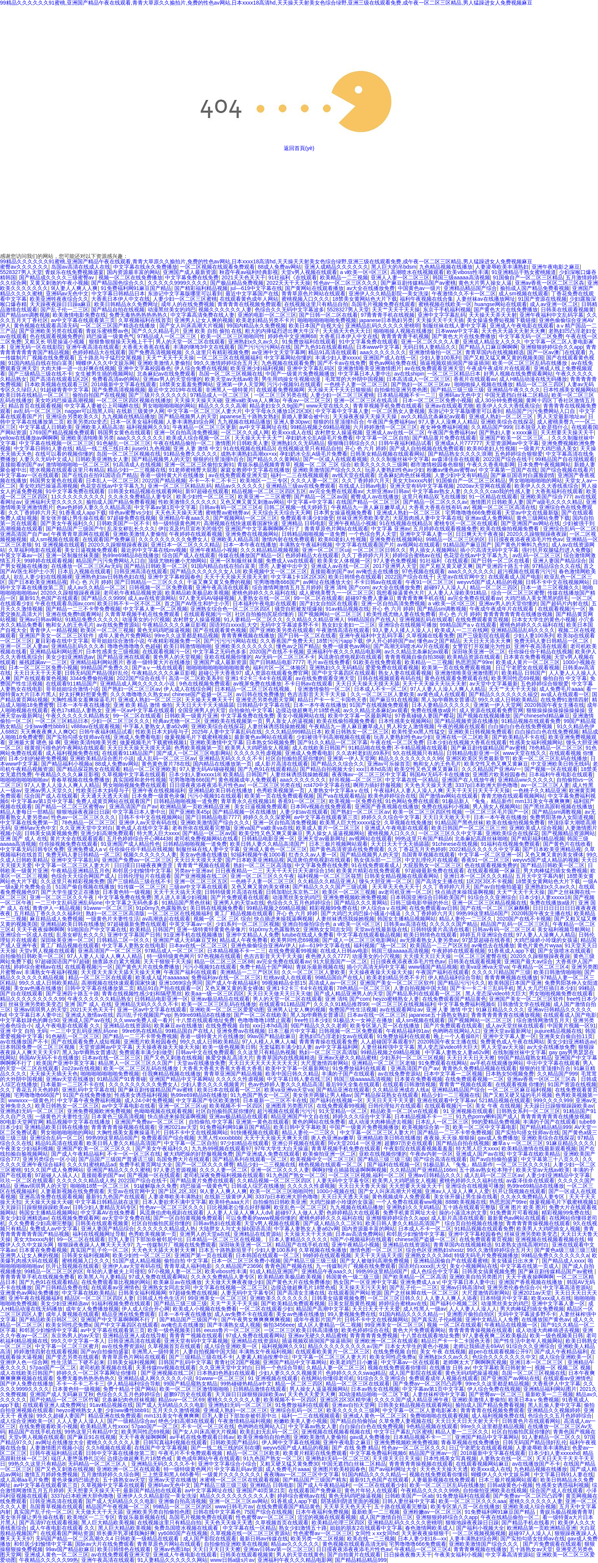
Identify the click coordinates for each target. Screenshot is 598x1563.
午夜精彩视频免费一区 (174, 641)
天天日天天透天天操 (345, 1197)
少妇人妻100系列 (440, 358)
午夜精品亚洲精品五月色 (80, 871)
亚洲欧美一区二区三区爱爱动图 (227, 1010)
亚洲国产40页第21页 (260, 1490)
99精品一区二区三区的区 (455, 539)
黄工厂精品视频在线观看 (243, 913)
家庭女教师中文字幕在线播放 (255, 470)
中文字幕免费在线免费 (192, 277)
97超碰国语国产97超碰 (62, 961)
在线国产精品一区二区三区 (368, 502)
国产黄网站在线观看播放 (314, 288)
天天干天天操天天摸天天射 (236, 577)
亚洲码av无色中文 (67, 293)
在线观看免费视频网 (280, 390)
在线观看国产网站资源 (354, 1293)
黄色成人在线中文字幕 (142, 828)
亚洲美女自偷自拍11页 (566, 1036)
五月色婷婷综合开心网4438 (139, 839)
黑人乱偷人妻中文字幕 (554, 1405)
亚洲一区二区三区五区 (201, 881)
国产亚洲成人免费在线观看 (268, 1154)
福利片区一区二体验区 (279, 668)
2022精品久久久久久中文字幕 (484, 849)
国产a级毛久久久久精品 (554, 502)
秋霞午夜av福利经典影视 (248, 272)
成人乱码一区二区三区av (166, 758)
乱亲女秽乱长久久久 (131, 529)
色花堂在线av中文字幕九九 (112, 486)
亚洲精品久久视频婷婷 (553, 1410)
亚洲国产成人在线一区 (389, 358)
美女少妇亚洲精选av (70, 657)
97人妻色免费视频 (395, 561)
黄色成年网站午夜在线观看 (208, 1458)
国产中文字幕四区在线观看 (344, 673)
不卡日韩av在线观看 (378, 582)
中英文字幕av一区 (21, 555)
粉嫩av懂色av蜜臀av (451, 470)
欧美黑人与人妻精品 (102, 1277)
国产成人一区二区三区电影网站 (193, 753)
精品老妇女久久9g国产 (276, 406)
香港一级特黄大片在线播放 (173, 475)
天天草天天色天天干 (396, 887)
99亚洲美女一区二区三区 (217, 1298)
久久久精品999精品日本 (293, 732)
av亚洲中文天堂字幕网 (278, 352)
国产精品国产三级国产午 (75, 529)
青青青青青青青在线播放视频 (518, 614)
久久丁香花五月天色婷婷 (416, 849)
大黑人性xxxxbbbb (219, 1138)
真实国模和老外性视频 (139, 780)
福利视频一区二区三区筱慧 (329, 876)
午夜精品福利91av (407, 1031)
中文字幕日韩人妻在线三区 (299, 1079)
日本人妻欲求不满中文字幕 (174, 1202)
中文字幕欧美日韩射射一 (502, 1368)
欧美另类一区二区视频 (317, 1539)
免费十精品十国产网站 (266, 967)
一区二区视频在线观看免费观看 (217, 267)
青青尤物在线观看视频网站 (513, 796)
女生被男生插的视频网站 (104, 374)
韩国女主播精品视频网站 (406, 919)
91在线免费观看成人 (375, 865)
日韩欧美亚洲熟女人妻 (102, 459)
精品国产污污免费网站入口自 (541, 411)
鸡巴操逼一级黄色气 (110, 336)
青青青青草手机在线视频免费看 (37, 1277)
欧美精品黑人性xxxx (104, 1426)
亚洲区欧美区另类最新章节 (478, 758)
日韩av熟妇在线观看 (217, 1223)
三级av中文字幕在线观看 (198, 887)
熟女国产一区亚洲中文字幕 (365, 1282)
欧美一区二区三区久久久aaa (472, 1501)
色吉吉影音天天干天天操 (317, 694)
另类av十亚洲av (193, 871)
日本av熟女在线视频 (375, 1389)
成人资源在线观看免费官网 (276, 673)
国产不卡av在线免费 (341, 363)
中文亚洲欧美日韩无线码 (560, 764)
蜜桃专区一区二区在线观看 (466, 523)
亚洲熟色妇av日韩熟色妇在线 (110, 577)
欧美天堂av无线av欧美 (232, 379)
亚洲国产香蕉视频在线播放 (387, 806)
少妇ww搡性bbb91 (46, 726)
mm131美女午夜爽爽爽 (542, 801)
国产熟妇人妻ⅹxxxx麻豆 (508, 432)
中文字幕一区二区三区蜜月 (67, 1346)
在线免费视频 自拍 (228, 1026)
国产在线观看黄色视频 (219, 630)
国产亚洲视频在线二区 (201, 876)
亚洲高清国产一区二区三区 (110, 951)
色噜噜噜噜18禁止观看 (265, 1020)
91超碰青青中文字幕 (64, 390)
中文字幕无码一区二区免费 (531, 336)
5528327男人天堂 (21, 272)
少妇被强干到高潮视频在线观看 (333, 737)
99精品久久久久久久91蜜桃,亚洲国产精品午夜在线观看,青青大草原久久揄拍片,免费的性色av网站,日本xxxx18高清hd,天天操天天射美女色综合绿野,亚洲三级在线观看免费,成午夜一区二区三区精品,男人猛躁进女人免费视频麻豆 (266, 261)
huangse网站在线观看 (500, 304)
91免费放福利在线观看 (309, 342)
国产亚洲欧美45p (189, 812)
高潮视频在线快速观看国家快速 (241, 523)
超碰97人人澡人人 (445, 587)
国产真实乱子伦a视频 (437, 1319)
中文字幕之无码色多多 (219, 651)
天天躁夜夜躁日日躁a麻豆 (61, 304)
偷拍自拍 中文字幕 (565, 678)
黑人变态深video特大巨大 (495, 993)
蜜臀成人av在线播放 (374, 497)
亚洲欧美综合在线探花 (507, 422)
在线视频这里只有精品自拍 (316, 304)
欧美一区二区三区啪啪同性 (233, 336)
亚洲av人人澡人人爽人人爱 (457, 1191)
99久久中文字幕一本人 (78, 1341)
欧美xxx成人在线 (292, 432)
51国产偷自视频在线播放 (85, 887)
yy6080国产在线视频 (182, 1533)
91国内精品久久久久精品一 (411, 1314)
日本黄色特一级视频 (127, 892)
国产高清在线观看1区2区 (59, 379)
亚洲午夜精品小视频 (352, 523)
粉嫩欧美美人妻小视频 (300, 1421)
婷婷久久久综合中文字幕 (390, 817)
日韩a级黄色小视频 (510, 1485)
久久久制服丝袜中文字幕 (399, 459)
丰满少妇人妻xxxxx (337, 358)
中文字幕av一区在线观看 (29, 475)
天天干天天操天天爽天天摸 (276, 1138)
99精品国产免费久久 (104, 668)
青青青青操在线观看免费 (328, 1042)
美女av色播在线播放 (204, 855)
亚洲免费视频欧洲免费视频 (355, 897)
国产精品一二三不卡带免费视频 (83, 609)
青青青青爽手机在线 (421, 598)
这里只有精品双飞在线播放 (434, 497)
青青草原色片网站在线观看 (313, 293)
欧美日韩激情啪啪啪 (188, 646)
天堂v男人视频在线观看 (309, 272)
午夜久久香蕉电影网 (491, 464)
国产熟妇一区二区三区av (421, 384)
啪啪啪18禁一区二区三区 (100, 1186)
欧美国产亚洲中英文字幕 (65, 1063)
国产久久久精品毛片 (156, 331)
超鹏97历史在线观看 (408, 1143)
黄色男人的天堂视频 (177, 657)
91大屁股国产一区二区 (340, 961)
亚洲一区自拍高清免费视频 (186, 432)
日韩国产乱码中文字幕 (185, 1362)
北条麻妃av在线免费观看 (166, 374)
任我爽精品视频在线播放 (171, 1074)
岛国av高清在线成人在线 (80, 267)
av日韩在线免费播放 (260, 694)
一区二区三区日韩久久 (379, 550)
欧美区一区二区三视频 (107, 630)
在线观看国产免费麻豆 (109, 539)
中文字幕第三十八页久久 (550, 1159)
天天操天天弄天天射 (493, 315)
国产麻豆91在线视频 (394, 700)
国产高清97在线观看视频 (49, 1522)
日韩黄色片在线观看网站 (531, 1421)
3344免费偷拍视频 (92, 678)
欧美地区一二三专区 (264, 480)
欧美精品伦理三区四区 (338, 1522)
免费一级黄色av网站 (346, 646)
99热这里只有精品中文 (91, 1432)
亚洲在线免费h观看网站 (74, 614)
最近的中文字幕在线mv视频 (154, 550)
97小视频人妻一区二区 (175, 1271)
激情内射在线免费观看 (288, 539)
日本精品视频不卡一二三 (406, 395)
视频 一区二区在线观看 (454, 1325)
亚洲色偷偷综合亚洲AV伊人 (263, 945)
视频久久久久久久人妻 (225, 309)
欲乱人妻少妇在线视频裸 (43, 577)
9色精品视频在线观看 (432, 1426)
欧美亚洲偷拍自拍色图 (264, 1437)
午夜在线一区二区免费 (397, 742)
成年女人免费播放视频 (92, 1309)
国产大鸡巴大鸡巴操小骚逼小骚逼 (361, 913)
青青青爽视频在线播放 (248, 635)
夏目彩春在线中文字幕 (61, 641)
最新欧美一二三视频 (549, 1394)
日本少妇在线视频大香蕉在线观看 (467, 742)
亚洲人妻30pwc (291, 422)
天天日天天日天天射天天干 (467, 1421)
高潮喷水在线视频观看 (417, 272)
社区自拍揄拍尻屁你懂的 (265, 614)
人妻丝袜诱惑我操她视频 (276, 726)
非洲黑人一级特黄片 (230, 390)
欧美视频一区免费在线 (356, 801)
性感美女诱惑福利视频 (141, 1095)
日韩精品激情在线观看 (259, 1389)
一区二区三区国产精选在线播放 (118, 326)
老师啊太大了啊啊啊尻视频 (475, 1362)
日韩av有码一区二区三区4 (230, 507)
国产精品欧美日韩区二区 (48, 1319)
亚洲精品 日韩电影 (303, 523)
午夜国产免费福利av (391, 422)
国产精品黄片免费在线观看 (444, 438)
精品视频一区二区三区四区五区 (268, 491)
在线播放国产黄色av (545, 1319)
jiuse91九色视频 (151, 448)
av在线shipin (409, 374)
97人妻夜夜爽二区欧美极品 (494, 1335)
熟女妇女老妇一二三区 (348, 625)
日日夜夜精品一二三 (239, 871)
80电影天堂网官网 (21, 1122)
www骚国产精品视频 (432, 967)
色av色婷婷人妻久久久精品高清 (94, 507)
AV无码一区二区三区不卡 (285, 657)
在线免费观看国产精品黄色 (454, 999)
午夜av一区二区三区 (307, 400)
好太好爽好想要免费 (83, 694)
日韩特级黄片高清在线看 (233, 892)
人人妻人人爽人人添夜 (450, 1298)
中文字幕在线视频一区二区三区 (56, 443)
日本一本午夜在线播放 (249, 545)
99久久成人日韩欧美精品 (507, 700)
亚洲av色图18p (172, 1549)
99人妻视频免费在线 (352, 1314)
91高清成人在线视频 (137, 464)
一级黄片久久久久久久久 (231, 1474)
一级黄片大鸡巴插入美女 (548, 448)
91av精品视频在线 (347, 609)
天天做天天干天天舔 (99, 1512)
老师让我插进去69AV (478, 1346)
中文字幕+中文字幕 (310, 502)
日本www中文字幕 (457, 331)
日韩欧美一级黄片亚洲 (191, 716)
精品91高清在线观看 (332, 352)
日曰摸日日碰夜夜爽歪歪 (144, 865)
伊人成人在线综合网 (188, 689)
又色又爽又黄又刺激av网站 (252, 502)
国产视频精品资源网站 (568, 833)
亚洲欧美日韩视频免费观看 (480, 732)
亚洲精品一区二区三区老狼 (384, 1063)
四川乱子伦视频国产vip (143, 1015)
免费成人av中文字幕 (54, 1229)
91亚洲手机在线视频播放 (193, 935)
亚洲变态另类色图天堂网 (265, 700)
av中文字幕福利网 (336, 1047)
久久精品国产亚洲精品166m (423, 1170)
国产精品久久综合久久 (337, 764)
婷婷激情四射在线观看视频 (46, 1351)
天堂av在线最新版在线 (381, 929)
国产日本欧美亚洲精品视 (37, 582)
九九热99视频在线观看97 (221, 1148)
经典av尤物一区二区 (177, 721)
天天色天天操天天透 (179, 513)
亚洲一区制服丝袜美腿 (72, 555)
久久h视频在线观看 (109, 1448)
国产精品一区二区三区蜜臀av (70, 806)
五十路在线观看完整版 (469, 1207)
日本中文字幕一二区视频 (453, 1074)
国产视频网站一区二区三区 (245, 518)
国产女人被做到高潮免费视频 (375, 1261)
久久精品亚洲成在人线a (400, 1090)
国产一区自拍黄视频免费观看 (188, 1218)
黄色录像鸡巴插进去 (75, 1480)
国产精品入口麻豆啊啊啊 (488, 347)
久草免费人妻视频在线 (405, 1421)
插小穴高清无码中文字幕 (489, 550)
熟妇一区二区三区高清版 (262, 865)
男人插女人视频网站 (433, 550)
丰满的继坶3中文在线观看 (204, 347)
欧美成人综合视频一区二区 (199, 438)
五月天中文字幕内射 (540, 876)
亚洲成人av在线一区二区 (395, 432)
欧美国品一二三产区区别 (439, 945)
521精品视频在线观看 (504, 1100)
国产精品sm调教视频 (25, 315)
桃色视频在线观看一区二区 (331, 1164)
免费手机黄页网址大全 (145, 1164)
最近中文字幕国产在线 (252, 293)
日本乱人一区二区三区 (112, 480)
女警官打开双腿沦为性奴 (481, 646)
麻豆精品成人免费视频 (56, 919)
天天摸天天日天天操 (427, 956)
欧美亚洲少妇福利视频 (257, 368)
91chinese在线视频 (455, 844)
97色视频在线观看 (423, 571)
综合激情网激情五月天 (543, 1020)
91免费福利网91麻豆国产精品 (136, 288)
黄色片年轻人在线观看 (371, 1490)
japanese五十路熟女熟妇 (249, 416)
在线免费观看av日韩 (433, 908)
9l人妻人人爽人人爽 (74, 288)
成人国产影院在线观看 (415, 1373)
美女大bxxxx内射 (412, 480)
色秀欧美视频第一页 (198, 748)
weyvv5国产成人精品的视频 (490, 582)
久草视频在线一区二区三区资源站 (250, 1533)
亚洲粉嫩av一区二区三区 (432, 1512)
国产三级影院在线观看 (483, 635)
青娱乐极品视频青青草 (264, 464)
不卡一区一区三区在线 (134, 1154)
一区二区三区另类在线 (280, 395)
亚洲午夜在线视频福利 (158, 790)
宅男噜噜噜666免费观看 (473, 513)
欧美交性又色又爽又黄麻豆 (496, 764)
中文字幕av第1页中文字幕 (165, 507)
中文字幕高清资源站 (567, 1287)
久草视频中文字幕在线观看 (134, 774)
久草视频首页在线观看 (174, 1346)
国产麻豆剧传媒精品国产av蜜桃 (418, 283)
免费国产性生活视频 (353, 1010)
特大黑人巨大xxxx (158, 833)
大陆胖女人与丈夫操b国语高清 (235, 1229)
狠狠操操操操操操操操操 (555, 710)
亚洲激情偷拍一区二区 (435, 352)
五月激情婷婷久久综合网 (110, 1474)
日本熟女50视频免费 (270, 742)
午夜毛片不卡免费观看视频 (191, 1453)
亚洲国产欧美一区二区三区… (514, 438)
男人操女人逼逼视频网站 (335, 833)
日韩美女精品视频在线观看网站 (387, 454)
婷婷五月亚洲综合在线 (486, 935)
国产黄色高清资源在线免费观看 (347, 849)
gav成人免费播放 (497, 1138)
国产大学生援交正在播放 (70, 892)
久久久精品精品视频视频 (269, 550)
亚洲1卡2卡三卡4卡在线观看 (259, 678)
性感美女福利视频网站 (536, 742)
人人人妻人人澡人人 (473, 1309)
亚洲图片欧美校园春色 (499, 774)
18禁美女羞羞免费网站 (186, 384)
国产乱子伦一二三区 (64, 309)
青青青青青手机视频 (405, 336)
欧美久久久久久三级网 (381, 464)
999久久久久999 (552, 1100)
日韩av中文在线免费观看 (205, 1052)
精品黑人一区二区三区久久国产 (136, 1063)
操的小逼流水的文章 (463, 1213)
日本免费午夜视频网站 (544, 464)
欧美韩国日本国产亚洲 (515, 983)
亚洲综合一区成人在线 (26, 935)
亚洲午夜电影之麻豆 (556, 267)
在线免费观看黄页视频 (482, 619)
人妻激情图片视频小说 (56, 1448)
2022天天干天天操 (288, 283)
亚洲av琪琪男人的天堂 (41, 1010)
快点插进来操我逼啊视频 (464, 892)
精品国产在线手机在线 (302, 1245)
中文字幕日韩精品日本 (118, 293)
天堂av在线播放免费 (201, 1063)
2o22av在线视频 (81, 1068)
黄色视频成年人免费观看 (247, 780)
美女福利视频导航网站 (564, 929)
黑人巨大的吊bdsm (393, 267)
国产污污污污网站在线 (264, 347)
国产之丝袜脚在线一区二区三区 (421, 1293)
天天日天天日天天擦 (471, 1058)
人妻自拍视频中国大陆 (420, 988)
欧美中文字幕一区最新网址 (360, 716)
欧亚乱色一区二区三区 (300, 1207)
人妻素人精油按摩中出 (262, 1357)
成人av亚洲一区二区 (554, 304)
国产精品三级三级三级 (457, 390)
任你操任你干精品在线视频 (540, 651)
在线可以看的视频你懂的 (64, 454)
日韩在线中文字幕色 (217, 1512)
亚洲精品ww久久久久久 (525, 780)
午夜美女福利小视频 (458, 1555)
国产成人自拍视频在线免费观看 (426, 448)
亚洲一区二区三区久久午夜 (262, 876)
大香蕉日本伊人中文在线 (120, 299)
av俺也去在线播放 (377, 571)
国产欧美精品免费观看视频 (293, 1303)
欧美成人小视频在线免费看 (205, 1309)
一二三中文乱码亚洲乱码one (69, 903)
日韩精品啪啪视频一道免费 (313, 534)
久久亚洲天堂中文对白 (86, 828)
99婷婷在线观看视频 (48, 561)
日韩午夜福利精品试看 (405, 443)
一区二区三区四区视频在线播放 (133, 400)
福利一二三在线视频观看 (299, 475)
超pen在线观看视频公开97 (499, 1351)
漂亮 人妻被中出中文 (283, 566)
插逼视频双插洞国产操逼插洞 (454, 363)
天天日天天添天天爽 (487, 641)
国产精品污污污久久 (461, 983)
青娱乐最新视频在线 (320, 967)
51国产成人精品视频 (137, 1261)
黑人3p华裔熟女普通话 (448, 700)
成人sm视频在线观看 (523, 293)
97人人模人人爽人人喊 (269, 1042)
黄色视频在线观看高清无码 (46, 326)
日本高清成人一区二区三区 (418, 379)
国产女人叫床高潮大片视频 (191, 326)
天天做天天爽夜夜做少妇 (234, 1282)
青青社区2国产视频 (237, 1362)
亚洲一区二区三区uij (326, 550)
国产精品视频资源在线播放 (466, 721)
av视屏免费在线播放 (257, 684)
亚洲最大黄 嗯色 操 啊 (34, 742)
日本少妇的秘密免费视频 (37, 758)
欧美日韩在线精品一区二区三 (34, 395)
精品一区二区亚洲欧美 (150, 769)
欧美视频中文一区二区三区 (275, 571)
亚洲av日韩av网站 (41, 619)
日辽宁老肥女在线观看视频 (527, 668)
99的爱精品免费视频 (495, 1122)
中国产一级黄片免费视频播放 (300, 374)
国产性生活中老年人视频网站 (528, 1341)
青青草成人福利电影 (188, 1266)
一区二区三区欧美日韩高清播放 (301, 1330)
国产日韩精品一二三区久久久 (149, 582)
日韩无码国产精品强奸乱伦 (96, 673)
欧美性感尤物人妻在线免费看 (401, 614)
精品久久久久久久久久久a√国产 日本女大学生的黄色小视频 (379, 1346)
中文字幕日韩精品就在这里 (107, 1202)
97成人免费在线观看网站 (158, 1277)
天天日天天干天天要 (38, 673)
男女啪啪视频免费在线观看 (135, 785)
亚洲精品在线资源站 (127, 1026)
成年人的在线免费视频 (187, 304)
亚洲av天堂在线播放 (70, 1079)
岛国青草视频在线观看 (428, 855)
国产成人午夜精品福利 (232, 983)
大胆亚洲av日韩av (388, 491)
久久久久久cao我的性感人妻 (497, 491)
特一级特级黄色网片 (177, 523)
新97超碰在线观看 (207, 491)
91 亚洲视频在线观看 (60, 545)
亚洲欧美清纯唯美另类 (87, 438)
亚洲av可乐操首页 (388, 764)
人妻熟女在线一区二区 (264, 598)
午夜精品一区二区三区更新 (204, 427)
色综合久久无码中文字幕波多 (289, 309)
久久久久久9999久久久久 (177, 283)
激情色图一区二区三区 (376, 1250)
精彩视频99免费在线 (333, 908)
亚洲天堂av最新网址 (321, 839)
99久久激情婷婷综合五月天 (226, 363)
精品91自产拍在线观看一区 (169, 988)
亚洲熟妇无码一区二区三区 (32, 1111)
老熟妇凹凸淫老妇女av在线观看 (336, 1036)
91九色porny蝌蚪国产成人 (487, 1116)
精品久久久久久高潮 (222, 406)
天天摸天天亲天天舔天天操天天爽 (121, 972)
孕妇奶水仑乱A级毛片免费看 (319, 438)
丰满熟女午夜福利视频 (306, 545)
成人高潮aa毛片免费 (24, 1480)
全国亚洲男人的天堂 (202, 710)
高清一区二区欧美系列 (195, 678)
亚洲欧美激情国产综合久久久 (327, 470)
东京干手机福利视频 (447, 309)
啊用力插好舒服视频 (377, 785)
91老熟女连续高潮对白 (522, 1245)
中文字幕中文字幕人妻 (342, 411)
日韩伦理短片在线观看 (144, 876)
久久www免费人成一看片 (143, 1020)
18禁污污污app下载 (339, 641)
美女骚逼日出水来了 (515, 1261)
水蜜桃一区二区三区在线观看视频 (239, 1480)
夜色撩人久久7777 (327, 956)
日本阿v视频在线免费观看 (321, 806)
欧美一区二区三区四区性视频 (427, 812)
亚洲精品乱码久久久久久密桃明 (382, 326)
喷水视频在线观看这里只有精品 (67, 470)
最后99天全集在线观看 (353, 1084)
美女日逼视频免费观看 (91, 550)
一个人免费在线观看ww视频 (409, 1202)
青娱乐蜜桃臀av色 (107, 331)
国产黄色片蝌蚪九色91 (522, 545)
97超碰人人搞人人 (57, 1175)
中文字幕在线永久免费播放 (145, 267)
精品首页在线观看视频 (35, 406)
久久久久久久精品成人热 (85, 1180)
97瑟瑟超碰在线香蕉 (486, 940)
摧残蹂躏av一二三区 (43, 662)
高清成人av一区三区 (333, 983)
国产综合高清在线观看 (440, 1159)
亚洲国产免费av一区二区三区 (137, 860)
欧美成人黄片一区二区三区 (528, 662)
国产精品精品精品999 (545, 1127)
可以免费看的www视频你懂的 (261, 1218)
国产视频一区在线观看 (551, 769)
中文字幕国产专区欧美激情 (208, 1100)
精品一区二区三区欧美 (253, 1453)
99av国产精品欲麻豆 (271, 1036)
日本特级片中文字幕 (504, 1298)
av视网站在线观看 (418, 545)
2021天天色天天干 (243, 277)
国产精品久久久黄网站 (273, 459)
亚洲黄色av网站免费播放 (29, 1293)
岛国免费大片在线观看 (183, 1159)
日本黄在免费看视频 (527, 657)
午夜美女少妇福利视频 (26, 1148)
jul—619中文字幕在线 (256, 288)
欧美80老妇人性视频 (491, 448)
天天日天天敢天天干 (447, 817)
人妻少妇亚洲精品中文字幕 (558, 1175)
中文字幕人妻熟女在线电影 (134, 945)
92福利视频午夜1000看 (258, 855)
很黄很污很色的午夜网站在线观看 (64, 748)
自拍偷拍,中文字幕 (251, 710)
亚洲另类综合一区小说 (49, 1159)
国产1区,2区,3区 (177, 1191)
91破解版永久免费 (155, 1186)
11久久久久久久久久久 (78, 497)
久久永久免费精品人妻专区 (141, 497)
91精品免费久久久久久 (191, 454)
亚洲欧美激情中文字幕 (216, 742)
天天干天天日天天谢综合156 (299, 871)
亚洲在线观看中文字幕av (446, 1100)
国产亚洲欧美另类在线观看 (51, 331)
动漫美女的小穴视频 (146, 619)
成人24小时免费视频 (148, 1100)
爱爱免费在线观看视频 (392, 668)
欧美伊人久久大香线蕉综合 (508, 406)
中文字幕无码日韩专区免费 (32, 849)
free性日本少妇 (312, 1020)
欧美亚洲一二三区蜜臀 (264, 497)
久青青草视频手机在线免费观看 (143, 614)
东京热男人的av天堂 (75, 1335)
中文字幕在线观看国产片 (365, 545)
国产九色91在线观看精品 (324, 347)
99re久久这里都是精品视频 (186, 635)
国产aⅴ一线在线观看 (157, 668)
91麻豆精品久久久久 (500, 1010)
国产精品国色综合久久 (118, 283)
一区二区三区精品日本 (454, 374)
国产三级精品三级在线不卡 (40, 374)
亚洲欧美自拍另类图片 (476, 1277)
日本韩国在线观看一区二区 (268, 1255)
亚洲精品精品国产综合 (470, 288)
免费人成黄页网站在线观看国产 (113, 801)
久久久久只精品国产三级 (501, 972)
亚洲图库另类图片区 (289, 1106)
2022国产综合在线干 (507, 459)
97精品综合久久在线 (556, 566)
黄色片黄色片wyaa (539, 945)
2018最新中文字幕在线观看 (123, 384)
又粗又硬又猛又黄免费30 (289, 1464)
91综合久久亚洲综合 (492, 897)
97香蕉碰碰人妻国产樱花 (424, 716)
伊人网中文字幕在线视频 (291, 1442)
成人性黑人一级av (424, 1309)
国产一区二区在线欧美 (260, 1015)
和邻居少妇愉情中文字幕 (142, 871)
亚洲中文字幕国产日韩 (134, 935)
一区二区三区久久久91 (523, 1164)
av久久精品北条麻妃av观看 (433, 416)
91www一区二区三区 (108, 908)
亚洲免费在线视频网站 (252, 534)
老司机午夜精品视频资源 (132, 593)
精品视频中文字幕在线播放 (79, 1122)
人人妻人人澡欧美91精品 (458, 593)
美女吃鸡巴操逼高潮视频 (64, 400)
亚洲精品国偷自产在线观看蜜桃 (450, 1261)
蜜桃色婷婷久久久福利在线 (264, 593)
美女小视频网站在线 (301, 716)
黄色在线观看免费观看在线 (456, 678)
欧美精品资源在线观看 (473, 657)
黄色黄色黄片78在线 (165, 764)
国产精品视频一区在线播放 (244, 812)
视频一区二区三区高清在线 (504, 507)
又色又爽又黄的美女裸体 (554, 855)
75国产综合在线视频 (268, 1512)
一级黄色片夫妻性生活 (112, 919)
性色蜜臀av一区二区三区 (265, 1517)
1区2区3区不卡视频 (489, 881)
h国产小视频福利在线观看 (361, 1239)
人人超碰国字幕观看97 (387, 1042)
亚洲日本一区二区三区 (537, 1362)
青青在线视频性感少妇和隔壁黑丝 (142, 993)
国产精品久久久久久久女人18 (205, 571)
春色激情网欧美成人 (429, 1528)
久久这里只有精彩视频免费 (217, 352)
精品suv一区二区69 (181, 1400)
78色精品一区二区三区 (556, 748)
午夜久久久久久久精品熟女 (78, 716)
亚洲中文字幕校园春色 (144, 368)
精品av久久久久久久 (239, 486)
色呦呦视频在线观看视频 (163, 1111)
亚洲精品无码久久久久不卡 (231, 758)
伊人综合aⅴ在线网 (384, 908)
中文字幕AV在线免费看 (108, 1213)
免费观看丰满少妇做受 (307, 518)
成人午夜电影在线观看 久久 (68, 1026)
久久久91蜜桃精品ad (91, 1164)
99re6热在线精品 (142, 1031)
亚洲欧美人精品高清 (99, 427)
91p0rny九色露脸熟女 (161, 908)
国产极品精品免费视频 (237, 283)
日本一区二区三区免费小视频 (437, 400)
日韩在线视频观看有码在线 (389, 678)
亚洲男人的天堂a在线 (238, 903)
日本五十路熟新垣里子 (225, 1250)
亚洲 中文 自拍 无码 (23, 1031)
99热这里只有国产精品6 (423, 839)
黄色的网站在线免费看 (319, 1122)
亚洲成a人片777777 (458, 443)
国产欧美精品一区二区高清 (415, 1277)
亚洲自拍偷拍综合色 (306, 924)
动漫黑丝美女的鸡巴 (172, 309)
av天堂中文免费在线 (126, 1218)
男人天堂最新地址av (561, 416)
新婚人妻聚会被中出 (305, 416)
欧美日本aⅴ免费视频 (533, 1400)
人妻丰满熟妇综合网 (190, 422)
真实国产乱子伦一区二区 (99, 1250)
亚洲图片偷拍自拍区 (471, 1314)
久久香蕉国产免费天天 (286, 641)
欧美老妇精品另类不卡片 (265, 320)
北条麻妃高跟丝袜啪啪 (481, 839)
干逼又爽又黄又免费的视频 (219, 582)
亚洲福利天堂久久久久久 (53, 502)
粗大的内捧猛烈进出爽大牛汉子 (282, 331)
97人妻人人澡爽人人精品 (448, 422)
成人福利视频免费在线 (72, 753)
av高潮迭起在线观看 (166, 919)
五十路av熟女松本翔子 (486, 1170)
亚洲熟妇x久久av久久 (253, 342)
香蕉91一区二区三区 (302, 801)
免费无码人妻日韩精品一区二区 (552, 641)
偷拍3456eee (279, 1325)
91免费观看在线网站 (442, 1063)
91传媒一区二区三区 (141, 887)
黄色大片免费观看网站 (419, 1330)
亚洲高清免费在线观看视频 (51, 1197)
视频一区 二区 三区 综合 (323, 464)
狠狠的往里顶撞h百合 (338, 422)
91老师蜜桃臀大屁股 (193, 470)
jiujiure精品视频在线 (558, 1031)
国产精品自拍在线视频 (118, 309)
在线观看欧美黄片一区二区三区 (332, 1351)
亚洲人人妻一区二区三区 (400, 277)
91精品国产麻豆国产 (467, 545)
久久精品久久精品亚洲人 (315, 619)
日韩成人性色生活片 (161, 1298)
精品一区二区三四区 (540, 384)
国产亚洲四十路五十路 (502, 566)
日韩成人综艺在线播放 (258, 1186)
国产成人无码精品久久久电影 (170, 1405)
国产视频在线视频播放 (483, 716)
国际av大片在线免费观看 (104, 1544)
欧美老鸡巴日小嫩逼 (354, 1362)
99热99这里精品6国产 (482, 913)
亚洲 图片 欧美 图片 (522, 1207)
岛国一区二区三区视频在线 (231, 374)
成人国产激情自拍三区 (386, 1517)
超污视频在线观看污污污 (526, 571)
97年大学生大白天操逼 (281, 1148)
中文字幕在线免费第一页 (29, 822)
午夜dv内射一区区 (431, 1154)
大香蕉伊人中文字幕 (556, 1384)
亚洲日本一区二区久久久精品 (185, 545)
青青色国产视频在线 (289, 1266)
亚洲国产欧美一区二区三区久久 (94, 1148)
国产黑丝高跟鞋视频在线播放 (558, 806)
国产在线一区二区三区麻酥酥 (495, 908)
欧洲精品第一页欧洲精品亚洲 (195, 806)
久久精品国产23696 (238, 1266)
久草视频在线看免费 (430, 635)
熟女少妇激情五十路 (303, 1528)
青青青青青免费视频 (374, 1335)
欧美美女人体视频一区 (344, 561)
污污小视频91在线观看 (294, 384)
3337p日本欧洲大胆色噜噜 (486, 785)
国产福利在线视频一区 (336, 1100)
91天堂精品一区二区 (343, 1111)
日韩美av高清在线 (405, 924)
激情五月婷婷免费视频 (51, 1474)
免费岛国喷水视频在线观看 (187, 1528)
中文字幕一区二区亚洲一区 (490, 855)
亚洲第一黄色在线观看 (262, 1122)
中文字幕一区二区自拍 (382, 438)
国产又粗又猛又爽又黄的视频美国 (503, 358)
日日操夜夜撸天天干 (408, 1555)
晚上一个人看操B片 (457, 1036)
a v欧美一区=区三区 (364, 272)
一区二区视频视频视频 (479, 1533)
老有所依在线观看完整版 (201, 828)
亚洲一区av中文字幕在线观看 (140, 710)
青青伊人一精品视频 (54, 630)
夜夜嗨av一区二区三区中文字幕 (369, 774)
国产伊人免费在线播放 (26, 1384)
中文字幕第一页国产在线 (508, 470)
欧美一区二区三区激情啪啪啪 (194, 1389)
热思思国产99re (474, 662)
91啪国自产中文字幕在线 (97, 929)
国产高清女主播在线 (439, 881)
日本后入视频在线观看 (84, 571)
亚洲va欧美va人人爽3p (252, 400)
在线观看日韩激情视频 (409, 1084)
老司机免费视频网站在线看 (206, 839)
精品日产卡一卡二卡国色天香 (332, 700)
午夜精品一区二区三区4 (540, 967)
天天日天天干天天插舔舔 (204, 705)
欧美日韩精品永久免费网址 (126, 304)
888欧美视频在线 (465, 1202)
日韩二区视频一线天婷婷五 (296, 507)
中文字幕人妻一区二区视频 (155, 609)
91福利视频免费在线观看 (121, 1303)
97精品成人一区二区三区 (167, 336)
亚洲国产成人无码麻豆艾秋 (185, 940)
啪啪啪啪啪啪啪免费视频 (326, 320)
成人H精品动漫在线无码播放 (533, 379)
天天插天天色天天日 (347, 331)
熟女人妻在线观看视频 (405, 673)
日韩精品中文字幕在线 (263, 705)
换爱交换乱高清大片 (230, 1058)
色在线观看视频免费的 (56, 336)
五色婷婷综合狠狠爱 (519, 454)
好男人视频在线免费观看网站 (518, 374)
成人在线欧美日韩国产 (319, 748)
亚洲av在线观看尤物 (449, 406)
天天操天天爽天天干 (209, 700)
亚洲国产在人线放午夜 (468, 780)
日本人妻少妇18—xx (422, 1539)
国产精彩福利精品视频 (201, 288)
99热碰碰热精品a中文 (246, 1384)
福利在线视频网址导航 (99, 1234)
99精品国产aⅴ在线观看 (468, 625)
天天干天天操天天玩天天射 (434, 684)
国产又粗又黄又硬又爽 (446, 566)
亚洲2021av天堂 (177, 1127)
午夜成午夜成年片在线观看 (498, 368)
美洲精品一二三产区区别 (249, 972)
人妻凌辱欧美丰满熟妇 (502, 267)
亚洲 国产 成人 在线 (23, 839)
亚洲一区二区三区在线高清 (366, 400)
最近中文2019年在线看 (175, 390)
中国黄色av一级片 (419, 288)
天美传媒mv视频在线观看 (166, 1368)
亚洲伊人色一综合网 (24, 1362)
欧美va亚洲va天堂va (484, 967)
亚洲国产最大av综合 (528, 961)
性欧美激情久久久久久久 (187, 502)
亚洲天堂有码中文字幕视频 (422, 486)
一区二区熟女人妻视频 (398, 411)
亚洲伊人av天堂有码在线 (148, 822)
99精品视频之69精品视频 (320, 427)
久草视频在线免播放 (408, 822)
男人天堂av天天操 (502, 1047)
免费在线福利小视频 (445, 806)
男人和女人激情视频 (410, 726)
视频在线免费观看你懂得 (397, 1368)
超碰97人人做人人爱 (299, 1213)
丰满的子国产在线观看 (348, 1074)
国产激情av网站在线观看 (448, 796)
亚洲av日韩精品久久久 (434, 1175)
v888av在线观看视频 (95, 726)
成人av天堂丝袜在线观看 (515, 1026)
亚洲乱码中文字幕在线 (88, 1090)
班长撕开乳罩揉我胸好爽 (125, 1533)
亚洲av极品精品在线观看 (220, 999)
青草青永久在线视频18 (248, 801)
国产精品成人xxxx (563, 1261)
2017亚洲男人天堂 (395, 566)
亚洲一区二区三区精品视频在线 (489, 903)
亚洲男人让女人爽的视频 (203, 320)
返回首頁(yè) (299, 148)
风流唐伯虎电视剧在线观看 (350, 657)
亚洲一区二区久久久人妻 (430, 342)
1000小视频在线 (336, 1191)
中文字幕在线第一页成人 (529, 1266)
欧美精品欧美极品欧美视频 (197, 593)
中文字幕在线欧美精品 (533, 1154)
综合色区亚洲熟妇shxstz (435, 1250)
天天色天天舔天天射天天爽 (513, 331)
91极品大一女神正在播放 (363, 1020)
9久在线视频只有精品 (418, 753)
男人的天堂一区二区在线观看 (190, 342)
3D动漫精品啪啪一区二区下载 (374, 1394)
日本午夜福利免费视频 (322, 1512)
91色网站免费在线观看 (412, 801)
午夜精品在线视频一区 (511, 1325)
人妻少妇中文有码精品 (461, 475)
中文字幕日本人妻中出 (364, 374)
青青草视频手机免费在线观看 (387, 406)
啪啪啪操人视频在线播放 (402, 331)
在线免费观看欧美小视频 (48, 1426)
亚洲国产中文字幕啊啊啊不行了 (263, 529)
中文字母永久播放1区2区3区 (278, 411)
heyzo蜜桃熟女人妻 (396, 999)
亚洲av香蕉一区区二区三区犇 (550, 283)
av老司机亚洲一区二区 (405, 892)
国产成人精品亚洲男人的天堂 (348, 993)
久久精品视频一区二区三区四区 (275, 1180)
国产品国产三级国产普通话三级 (116, 1159)
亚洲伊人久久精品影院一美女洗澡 (389, 293)
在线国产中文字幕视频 (161, 1448)
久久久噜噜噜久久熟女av (139, 694)
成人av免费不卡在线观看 (243, 1314)
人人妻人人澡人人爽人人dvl (239, 1213)
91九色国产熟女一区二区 (260, 1095)
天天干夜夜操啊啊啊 (40, 929)
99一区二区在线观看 (318, 598)
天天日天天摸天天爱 (198, 860)
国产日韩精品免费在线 (61, 1287)
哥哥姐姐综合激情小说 (118, 641)
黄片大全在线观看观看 (76, 839)
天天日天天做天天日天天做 (279, 993)
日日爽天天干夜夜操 (480, 534)
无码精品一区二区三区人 (98, 1464)
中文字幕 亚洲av (390, 529)
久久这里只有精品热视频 (266, 1052)
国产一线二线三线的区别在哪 (225, 1448)
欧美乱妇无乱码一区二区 (269, 1432)
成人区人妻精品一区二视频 (329, 1325)
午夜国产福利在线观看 (190, 972)
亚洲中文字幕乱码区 (311, 368)
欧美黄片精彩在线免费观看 (369, 871)
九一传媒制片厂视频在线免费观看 (176, 1245)
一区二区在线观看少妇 (266, 1309)
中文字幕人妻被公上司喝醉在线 (101, 406)
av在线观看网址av (401, 1010)
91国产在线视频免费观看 (379, 705)
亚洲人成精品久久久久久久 (336, 267)
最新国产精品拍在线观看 (152, 1490)
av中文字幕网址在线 (263, 427)
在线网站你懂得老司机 (327, 1378)
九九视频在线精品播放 (128, 416)
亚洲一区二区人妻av (24, 646)
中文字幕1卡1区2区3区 (298, 577)
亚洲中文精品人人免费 (252, 935)
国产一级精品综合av (131, 1421)
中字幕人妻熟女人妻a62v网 (155, 726)
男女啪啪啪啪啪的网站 (169, 406)
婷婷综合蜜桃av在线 (416, 555)
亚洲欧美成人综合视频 (536, 828)
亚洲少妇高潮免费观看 (107, 833)
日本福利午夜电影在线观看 (265, 603)
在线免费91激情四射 (564, 700)
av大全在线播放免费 (371, 288)
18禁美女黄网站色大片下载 (364, 299)
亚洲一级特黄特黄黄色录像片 (211, 929)
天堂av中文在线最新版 (532, 513)
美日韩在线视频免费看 (216, 908)
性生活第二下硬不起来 (77, 1362)
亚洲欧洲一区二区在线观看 (386, 1341)
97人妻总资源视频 (175, 1170)
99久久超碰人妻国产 (60, 1416)
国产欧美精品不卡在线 (518, 737)
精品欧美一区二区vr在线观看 (405, 1111)
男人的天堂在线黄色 (300, 1555)
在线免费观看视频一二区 (474, 1079)
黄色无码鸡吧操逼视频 (163, 630)
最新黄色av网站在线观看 (263, 737)
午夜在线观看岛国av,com (65, 603)
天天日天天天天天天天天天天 (263, 1063)
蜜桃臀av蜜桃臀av (227, 513)
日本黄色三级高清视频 (118, 1116)
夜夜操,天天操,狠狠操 (449, 1138)
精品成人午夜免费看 (244, 940)
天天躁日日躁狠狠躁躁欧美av (558, 1106)
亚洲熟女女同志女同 (327, 929)
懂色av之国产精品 (438, 641)
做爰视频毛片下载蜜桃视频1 (197, 737)
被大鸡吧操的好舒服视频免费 (198, 1154)
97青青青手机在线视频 (388, 315)
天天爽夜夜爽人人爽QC (48, 732)
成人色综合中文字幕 (435, 1271)
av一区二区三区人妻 (545, 785)
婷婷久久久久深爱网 (267, 817)
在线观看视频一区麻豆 (494, 871)
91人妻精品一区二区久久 (253, 619)
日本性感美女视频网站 (569, 390)
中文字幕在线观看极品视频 (369, 935)
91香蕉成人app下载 (82, 513)
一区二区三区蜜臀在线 (480, 956)
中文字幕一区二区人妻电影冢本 (420, 1410)
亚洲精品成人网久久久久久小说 (138, 684)
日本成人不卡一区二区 (380, 689)
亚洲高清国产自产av (24, 534)
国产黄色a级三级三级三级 (565, 1250)
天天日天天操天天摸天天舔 (368, 684)
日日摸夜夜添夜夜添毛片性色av (525, 539)
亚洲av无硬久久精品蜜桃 (347, 1058)
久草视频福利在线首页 (145, 320)
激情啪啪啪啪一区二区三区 (78, 464)
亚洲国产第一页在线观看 (203, 1255)
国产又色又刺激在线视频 (173, 1058)
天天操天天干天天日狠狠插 (339, 390)
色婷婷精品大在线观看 (99, 352)
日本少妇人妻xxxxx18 (194, 774)
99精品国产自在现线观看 (565, 459)
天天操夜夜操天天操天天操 (365, 416)
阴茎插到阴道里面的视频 (350, 1501)
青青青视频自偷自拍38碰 (414, 657)
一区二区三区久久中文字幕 (450, 833)
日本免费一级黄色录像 (158, 796)
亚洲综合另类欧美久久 (72, 416)
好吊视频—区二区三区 (356, 780)
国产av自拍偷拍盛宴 (498, 887)
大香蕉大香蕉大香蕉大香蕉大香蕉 (222, 1068)
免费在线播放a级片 (434, 710)
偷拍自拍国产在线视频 (99, 395)
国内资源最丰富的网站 (133, 272)
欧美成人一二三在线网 (461, 630)
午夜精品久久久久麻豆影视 (174, 625)
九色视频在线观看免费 (288, 363)
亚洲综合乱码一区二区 (569, 529)
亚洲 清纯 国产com (346, 587)
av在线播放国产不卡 (24, 1042)
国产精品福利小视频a (66, 764)
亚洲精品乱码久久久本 (77, 646)
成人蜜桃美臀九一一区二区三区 (336, 593)
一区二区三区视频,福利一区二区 (366, 1175)
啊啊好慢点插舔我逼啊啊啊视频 (349, 1170)
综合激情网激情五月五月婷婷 (287, 587)
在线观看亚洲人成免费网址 (55, 1405)
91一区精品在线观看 (493, 497)
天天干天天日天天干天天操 (478, 790)
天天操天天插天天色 (54, 1074)
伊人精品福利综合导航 (454, 977)
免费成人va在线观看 (290, 561)
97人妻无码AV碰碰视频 (207, 598)
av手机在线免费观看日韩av (202, 1437)
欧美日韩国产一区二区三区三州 (468, 828)
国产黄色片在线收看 (567, 844)
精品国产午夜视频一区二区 (118, 1506)
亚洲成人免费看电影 (137, 737)
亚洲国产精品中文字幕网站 (181, 1079)
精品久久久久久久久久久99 (410, 758)
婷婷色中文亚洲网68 (292, 336)
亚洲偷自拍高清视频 (182, 1501)
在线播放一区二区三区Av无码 (86, 566)
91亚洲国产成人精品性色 (130, 844)
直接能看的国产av (21, 464)
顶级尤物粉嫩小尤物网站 (177, 561)
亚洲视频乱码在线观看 (426, 619)
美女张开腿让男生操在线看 (72, 518)
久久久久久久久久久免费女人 (173, 539)
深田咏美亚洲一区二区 (478, 651)
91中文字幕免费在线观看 (368, 342)
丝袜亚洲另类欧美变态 (363, 518)
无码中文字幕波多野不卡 (289, 625)
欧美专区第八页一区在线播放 (385, 1026)
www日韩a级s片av (232, 1560)
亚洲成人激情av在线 (89, 1015)
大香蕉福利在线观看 (559, 491)
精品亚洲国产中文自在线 (300, 1116)
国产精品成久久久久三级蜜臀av (57, 277)
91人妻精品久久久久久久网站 (172, 1560)
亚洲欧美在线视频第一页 (233, 721)
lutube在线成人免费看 (308, 935)
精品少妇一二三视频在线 (136, 470)
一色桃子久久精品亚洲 (539, 790)
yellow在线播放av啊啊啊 (29, 438)
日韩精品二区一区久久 (123, 940)
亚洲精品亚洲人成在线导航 (135, 1335)
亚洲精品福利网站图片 (56, 651)
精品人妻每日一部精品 (26, 812)
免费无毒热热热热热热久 (138, 315)
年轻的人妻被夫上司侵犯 (116, 1271)
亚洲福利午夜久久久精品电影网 (344, 651)
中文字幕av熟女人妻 (436, 491)
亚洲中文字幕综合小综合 (227, 1464)
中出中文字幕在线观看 (553, 1063)
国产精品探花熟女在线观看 (88, 769)
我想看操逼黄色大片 (400, 593)
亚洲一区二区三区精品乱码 (180, 486)
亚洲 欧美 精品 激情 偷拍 (143, 705)
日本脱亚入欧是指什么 (541, 427)
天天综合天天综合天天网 (281, 513)
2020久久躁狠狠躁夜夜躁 (537, 534)
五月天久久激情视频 (176, 1410)
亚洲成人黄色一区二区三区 (275, 849)
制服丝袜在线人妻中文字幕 (455, 326)
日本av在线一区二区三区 (198, 945)
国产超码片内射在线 (564, 603)
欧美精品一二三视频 (344, 277)
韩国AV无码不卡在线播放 (440, 774)
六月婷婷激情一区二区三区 (385, 427)
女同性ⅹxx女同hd (377, 1533)
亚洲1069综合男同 (181, 983)
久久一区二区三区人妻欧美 (382, 694)
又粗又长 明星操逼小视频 (55, 342)
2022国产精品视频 (164, 480)
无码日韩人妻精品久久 (429, 347)
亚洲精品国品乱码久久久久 (523, 630)
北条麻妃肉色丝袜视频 (404, 475)
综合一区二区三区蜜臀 (518, 593)
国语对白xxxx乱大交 (233, 625)
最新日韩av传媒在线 (264, 1539)
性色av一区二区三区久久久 (345, 283)
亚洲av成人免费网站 (489, 518)
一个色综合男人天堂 (373, 534)
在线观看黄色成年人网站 (249, 299)
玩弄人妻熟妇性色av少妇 (394, 470)
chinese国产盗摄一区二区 (202, 694)
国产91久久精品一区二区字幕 (332, 742)
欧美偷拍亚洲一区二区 (329, 1154)
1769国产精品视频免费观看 (62, 432)
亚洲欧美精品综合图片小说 (102, 758)
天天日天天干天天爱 (376, 1309)
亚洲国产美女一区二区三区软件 (57, 635)
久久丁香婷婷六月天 (366, 480)
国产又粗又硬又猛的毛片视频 (517, 1095)
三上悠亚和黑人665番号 (170, 1474)
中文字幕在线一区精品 (412, 780)
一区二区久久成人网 (245, 432)
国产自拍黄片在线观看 (354, 1555)
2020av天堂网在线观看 (484, 486)
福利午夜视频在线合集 (426, 299)
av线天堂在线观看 (353, 475)
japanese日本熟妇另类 (386, 320)
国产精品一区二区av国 (321, 497)
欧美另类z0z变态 (87, 422)
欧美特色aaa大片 (229, 1202)
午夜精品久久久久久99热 (430, 1490)
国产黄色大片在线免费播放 (506, 309)
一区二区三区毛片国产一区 (497, 812)
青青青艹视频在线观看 (203, 865)
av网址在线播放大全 (327, 582)
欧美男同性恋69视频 (515, 678)
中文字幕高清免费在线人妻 (202, 315)
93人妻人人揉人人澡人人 (402, 630)
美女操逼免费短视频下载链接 (501, 320)
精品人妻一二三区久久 (462, 1432)
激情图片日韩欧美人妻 (241, 443)
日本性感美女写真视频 (450, 1458)
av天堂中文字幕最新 (493, 684)
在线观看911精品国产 (71, 684)
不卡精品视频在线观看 (421, 748)
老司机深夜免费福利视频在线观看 (223, 1175)
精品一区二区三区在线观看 (100, 977)
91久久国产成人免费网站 (54, 1170)
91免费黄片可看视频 (514, 1213)
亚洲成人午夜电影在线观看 (522, 326)
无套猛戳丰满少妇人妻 (285, 1047)
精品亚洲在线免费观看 (128, 1314)
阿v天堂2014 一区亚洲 (354, 1143)
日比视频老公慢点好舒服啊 (239, 1207)
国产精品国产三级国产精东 (315, 1480)
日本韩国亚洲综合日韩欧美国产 (427, 897)
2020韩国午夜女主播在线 (554, 705)
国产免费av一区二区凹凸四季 (428, 1384)
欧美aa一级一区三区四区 (214, 993)
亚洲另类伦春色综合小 (513, 1287)
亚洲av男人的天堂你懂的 (172, 379)
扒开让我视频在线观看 (519, 1191)
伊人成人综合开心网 (146, 1309)
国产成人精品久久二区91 (333, 1223)
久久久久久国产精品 (453, 924)
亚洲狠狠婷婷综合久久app (552, 347)
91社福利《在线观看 (292, 277)
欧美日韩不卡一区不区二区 (129, 603)
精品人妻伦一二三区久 (466, 919)
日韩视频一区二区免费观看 (161, 587)
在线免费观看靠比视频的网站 (116, 1282)
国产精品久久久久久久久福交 (503, 694)
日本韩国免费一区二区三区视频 (38, 1047)
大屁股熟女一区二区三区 (432, 865)
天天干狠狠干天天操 (167, 961)
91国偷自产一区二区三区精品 (528, 277)
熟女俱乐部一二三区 (378, 860)
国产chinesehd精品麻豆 (541, 716)
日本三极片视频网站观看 (338, 844)
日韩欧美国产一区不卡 (123, 523)
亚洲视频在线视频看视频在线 (550, 1239)
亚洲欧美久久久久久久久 (244, 646)
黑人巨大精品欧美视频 (108, 1522)
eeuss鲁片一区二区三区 (232, 1330)
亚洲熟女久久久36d (428, 1255)
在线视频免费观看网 (75, 1218)
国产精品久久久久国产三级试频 (331, 887)
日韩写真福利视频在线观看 (175, 1442)
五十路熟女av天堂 (124, 1480)
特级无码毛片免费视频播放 (486, 1255)
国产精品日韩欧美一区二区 (156, 566)
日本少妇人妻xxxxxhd (554, 1453)
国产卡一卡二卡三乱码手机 (482, 988)
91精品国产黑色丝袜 (459, 822)
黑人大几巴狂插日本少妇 (546, 988)
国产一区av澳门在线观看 (556, 352)
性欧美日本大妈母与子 (162, 732)
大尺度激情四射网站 (325, 1063)
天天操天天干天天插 (440, 320)
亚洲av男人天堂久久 (48, 790)
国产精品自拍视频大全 (326, 769)
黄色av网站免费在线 (393, 363)
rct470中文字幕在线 (327, 785)
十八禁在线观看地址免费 (205, 1020)
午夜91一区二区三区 (429, 582)
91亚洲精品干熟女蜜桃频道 (524, 272)
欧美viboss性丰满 (468, 272)
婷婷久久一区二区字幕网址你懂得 (97, 1373)
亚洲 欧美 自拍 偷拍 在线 (212, 331)
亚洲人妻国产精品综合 (559, 561)
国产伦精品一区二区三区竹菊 (64, 1400)
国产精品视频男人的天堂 (187, 416)
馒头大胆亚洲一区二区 (385, 881)
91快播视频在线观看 (254, 1132)
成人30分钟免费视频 (498, 400)
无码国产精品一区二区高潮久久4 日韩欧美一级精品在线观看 (107, 1539)
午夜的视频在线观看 (461, 726)
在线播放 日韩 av (449, 1368)
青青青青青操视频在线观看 (123, 1127)
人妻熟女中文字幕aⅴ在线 (339, 790)
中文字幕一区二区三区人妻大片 (204, 411)
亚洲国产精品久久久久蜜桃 (119, 1170)
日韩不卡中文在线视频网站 (558, 582)
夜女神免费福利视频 (444, 427)
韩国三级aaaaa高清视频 (461, 277)
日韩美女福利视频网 (86, 1255)
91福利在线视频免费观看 (510, 844)
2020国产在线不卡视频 (276, 651)
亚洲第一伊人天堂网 (240, 384)
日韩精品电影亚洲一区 (473, 753)
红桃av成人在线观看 (288, 977)
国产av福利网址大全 (393, 1469)
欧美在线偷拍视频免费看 (510, 529)
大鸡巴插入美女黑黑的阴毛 (537, 598)
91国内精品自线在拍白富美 (40, 363)
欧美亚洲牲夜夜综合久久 (59, 299)
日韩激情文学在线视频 (524, 1004)
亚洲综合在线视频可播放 (407, 625)
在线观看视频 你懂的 (520, 1084)
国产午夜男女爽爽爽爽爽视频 (256, 1319)
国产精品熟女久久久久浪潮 (460, 454)
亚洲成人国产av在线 (86, 1020)
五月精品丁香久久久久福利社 (48, 913)
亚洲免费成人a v (86, 849)
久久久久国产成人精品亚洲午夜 (411, 1400)
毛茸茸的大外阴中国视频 (354, 379)
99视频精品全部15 (283, 983)
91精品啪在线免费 (370, 748)
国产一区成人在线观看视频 (335, 459)
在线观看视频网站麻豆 (482, 1464)
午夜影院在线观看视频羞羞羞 (418, 1148)
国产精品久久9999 (103, 598)
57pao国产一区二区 (53, 1368)
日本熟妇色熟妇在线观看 (226, 1373)
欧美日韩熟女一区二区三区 (357, 732)
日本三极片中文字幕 (292, 1031)
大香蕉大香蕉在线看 (146, 347)
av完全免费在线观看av (336, 491)
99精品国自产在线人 (371, 619)
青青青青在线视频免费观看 (249, 304)
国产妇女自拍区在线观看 (328, 603)
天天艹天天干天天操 (396, 309)
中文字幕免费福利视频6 (466, 1004)
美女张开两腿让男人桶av (322, 1095)
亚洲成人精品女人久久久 (492, 342)
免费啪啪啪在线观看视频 (439, 1416)
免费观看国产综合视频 (168, 1138)
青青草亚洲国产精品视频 (233, 1074)
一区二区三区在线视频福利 (229, 358)
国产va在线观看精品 (341, 796)
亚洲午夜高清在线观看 (92, 347)
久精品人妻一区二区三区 (335, 1368)
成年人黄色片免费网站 (124, 635)
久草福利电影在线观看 (35, 550)
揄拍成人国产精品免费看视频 (534, 288)
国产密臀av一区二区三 (495, 1394)
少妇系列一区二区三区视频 (247, 924)
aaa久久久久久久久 (383, 352)
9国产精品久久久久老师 (319, 1026)
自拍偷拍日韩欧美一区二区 (32, 956)
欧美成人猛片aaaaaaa (161, 977)
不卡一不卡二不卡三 (213, 480)
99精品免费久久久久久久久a (555, 1255)
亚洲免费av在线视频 (241, 1031)
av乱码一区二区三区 (38, 411)
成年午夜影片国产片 (318, 1319)
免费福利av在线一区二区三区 (226, 977)
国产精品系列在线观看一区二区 (424, 993)
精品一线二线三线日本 (102, 448)
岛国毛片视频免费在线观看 (383, 304)
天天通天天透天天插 (104, 796)
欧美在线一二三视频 (371, 1539)
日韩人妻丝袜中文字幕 (409, 1501)
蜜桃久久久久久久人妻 (233, 1400)
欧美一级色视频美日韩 (229, 1047)
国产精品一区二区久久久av (435, 502)
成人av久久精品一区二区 (96, 587)
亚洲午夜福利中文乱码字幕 (551, 315)
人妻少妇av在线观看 (304, 812)
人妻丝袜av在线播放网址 (485, 299)
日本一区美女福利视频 (137, 422)
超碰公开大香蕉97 (220, 673)
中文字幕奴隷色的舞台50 (29, 1020)
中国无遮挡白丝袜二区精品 (517, 395)
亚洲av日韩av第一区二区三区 (278, 1549)
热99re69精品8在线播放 (130, 555)
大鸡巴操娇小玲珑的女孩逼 (546, 940)
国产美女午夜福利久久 (67, 523)
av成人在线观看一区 (565, 694)
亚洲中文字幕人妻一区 (426, 534)
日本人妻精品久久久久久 (441, 705)
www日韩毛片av (234, 1506)
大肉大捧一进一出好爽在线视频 (77, 368)
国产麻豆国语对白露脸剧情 (522, 475)
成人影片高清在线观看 (281, 764)
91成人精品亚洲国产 (274, 1271)
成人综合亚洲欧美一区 (231, 1346)
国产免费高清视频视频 (155, 352)
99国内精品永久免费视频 (256, 326)
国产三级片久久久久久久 (158, 395)
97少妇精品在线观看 (244, 1143)
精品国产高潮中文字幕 (322, 1309)
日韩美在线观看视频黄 (567, 309)
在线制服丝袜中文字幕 (519, 1052)
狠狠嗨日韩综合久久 (352, 443)
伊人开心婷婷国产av (390, 641)
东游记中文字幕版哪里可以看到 (185, 293)
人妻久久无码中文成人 (45, 459)
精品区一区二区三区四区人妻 (99, 1298)
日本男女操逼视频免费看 (343, 513)
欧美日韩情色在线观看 (355, 577)
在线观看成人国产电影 (515, 577)
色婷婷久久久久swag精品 (356, 1373)
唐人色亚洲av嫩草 (332, 1138)
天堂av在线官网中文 (461, 577)
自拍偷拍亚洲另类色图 (401, 390)
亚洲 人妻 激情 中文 (196, 448)
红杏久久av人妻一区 (313, 855)
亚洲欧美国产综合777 (546, 497)
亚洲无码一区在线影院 (36, 347)
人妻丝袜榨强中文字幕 (388, 1047)
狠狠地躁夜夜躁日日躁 (83, 812)
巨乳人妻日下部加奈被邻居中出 (145, 1239)
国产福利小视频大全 (480, 1528)
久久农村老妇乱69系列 (363, 753)
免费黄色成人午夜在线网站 (512, 1042)
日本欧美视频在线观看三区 (56, 384)
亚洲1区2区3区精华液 (345, 1400)
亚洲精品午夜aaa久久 (184, 518)
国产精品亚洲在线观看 (123, 657)
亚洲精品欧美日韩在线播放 (221, 790)
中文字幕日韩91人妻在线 (43, 448)
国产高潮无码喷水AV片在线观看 (411, 646)
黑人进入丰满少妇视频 (180, 897)
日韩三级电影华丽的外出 (419, 903)
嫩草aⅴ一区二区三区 (517, 1143)
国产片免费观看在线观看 (240, 897)
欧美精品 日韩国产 (524, 673)
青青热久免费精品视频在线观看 (479, 1068)
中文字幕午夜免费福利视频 (89, 1100)
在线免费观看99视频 (292, 951)
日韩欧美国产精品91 (234, 1442)
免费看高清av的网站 (116, 379)
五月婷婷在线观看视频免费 (445, 529)
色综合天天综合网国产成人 (83, 876)
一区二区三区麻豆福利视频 (520, 1090)
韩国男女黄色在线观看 (124, 432)
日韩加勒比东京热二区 (292, 892)
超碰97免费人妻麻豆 (369, 598)
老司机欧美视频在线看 (106, 1368)
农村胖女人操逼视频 (339, 432)
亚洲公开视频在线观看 (298, 1143)
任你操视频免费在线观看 (68, 844)
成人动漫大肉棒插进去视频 (380, 1122)
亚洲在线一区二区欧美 (462, 737)
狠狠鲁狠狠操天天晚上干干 (121, 342)
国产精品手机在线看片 (528, 1522)
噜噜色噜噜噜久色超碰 (134, 646)
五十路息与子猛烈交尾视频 (110, 358)
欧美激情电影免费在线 (79, 315)
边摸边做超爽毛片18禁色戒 (308, 710)
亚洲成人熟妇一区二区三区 (501, 416)
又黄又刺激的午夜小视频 (59, 283)
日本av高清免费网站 (359, 1234)
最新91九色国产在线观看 (49, 598)
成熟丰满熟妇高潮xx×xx (248, 454)
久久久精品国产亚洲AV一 (491, 769)
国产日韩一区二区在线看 (328, 315)
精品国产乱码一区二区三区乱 (515, 924)
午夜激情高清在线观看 (343, 630)
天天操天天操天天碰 (198, 400)
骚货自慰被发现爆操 (299, 609)
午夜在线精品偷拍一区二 (182, 443)
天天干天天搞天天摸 (177, 892)
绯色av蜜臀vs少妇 (130, 513)
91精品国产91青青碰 (121, 1079)
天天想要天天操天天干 (567, 432)
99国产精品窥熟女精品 (525, 1058)
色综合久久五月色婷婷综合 (299, 903)
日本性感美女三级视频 (112, 651)
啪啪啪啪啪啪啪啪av (24, 780)
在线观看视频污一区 (562, 609)
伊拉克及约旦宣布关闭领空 (190, 529)
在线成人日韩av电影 (363, 486)
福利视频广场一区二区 (380, 945)
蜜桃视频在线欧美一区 (445, 304)
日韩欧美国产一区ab (409, 1496)
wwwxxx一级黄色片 (31, 1100)
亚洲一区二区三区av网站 (238, 1501)
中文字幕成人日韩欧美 (45, 427)
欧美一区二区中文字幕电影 (485, 1127)
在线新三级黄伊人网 (140, 411)
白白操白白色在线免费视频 (521, 726)
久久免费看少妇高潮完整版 (40, 1223)
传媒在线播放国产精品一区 (250, 555)
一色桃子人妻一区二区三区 (356, 384)
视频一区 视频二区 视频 (563, 1368)
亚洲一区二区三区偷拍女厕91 (199, 464)
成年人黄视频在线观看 (72, 1314)
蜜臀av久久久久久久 (24, 267)
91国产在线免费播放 (87, 1095)
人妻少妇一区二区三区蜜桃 (185, 299)
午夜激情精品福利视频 (244, 1421)
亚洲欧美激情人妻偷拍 (164, 363)
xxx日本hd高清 (374, 769)
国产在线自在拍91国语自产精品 (99, 475)
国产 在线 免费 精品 (355, 1448)
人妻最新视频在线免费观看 (72, 1191)
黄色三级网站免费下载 (543, 518)
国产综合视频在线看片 (567, 470)
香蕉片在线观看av (475, 379)
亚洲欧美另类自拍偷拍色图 (158, 1512)
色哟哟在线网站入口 (456, 1031)
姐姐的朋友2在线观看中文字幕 (366, 1528)
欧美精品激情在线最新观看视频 (539, 1148)
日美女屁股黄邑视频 (352, 1303)
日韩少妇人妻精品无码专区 (104, 1207)
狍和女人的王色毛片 (70, 625)
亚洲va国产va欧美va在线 (263, 828)
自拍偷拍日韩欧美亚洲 (279, 1202)
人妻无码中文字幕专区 (343, 1180)
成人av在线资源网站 (152, 598)
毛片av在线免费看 (328, 662)
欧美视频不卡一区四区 (236, 1106)
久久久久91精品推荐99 (340, 1004)
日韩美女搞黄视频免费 (51, 833)
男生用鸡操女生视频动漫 (292, 379)
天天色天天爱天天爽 (312, 1394)
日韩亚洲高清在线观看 (140, 571)
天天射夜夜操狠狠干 (425, 1533)
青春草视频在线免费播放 (80, 780)
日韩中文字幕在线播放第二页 (99, 988)
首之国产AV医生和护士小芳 (197, 603)
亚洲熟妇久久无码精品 (298, 443)
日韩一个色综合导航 (279, 1368)
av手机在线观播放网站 (497, 1063)
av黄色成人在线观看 (441, 694)
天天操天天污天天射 (363, 1287)
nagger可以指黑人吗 (89, 411)
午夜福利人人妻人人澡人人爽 (408, 790)
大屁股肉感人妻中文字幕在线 (427, 518)
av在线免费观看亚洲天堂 (434, 368)
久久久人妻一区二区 (315, 480)
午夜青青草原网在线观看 (80, 534)
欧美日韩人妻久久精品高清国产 (268, 844)
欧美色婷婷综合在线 (392, 796)
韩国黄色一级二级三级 (352, 1277)
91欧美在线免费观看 (377, 662)
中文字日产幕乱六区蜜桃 (403, 1432)
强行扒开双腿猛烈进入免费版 (556, 550)
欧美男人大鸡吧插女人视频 (257, 748)
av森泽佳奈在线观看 (456, 459)
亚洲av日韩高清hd (462, 1287)
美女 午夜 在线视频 (498, 1106)
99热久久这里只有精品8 (36, 1464)
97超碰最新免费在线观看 (435, 871)
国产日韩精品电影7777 (276, 662)
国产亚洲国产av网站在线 (530, 523)
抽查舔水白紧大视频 (116, 961)
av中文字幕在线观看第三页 (83, 320)
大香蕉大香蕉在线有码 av (438, 507)
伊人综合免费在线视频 (201, 368)
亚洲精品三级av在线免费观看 (301, 486)
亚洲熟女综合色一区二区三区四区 (231, 609)
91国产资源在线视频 (542, 299)
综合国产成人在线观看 (188, 555)
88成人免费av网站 (279, 267)
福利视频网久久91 (148, 427)
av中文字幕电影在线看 (129, 1106)
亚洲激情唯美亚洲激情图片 (370, 368)
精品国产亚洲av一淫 (433, 1453)
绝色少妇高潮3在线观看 (186, 1421)
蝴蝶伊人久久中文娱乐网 (105, 363)
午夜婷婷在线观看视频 (195, 534)
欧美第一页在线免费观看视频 (457, 668)
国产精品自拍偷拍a (353, 1421)
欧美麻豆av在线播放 (178, 1026)
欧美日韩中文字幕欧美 (300, 1127)
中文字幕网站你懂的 (288, 358)
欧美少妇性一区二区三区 (205, 497)
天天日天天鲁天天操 (362, 1186)
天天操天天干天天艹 (259, 438)
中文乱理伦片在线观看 (431, 860)
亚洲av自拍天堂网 (353, 1405)
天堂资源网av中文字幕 (512, 443)
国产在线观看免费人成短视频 (86, 1042)
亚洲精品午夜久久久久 (513, 390)
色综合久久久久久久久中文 (504, 1357)
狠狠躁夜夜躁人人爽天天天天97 (95, 1245)
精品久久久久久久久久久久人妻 (237, 1496)
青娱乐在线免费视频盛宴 (74, 272)
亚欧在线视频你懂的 (228, 657)
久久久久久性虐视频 (258, 753)
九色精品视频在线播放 (446, 267)
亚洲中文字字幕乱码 (442, 315)
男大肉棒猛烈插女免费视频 (555, 871)
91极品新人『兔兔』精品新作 (477, 801)
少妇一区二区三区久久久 (120, 721)
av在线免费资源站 (118, 625)
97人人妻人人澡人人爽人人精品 (448, 689)
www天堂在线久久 (328, 406)
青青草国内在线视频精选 (494, 352)
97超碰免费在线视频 (131, 518)
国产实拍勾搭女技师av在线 (78, 737)
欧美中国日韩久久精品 (292, 1074)
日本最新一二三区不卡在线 (73, 1084)
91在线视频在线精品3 (249, 448)
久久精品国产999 (491, 427)
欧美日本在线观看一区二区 (229, 1090)
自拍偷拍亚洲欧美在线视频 (495, 1490)
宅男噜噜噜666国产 (277, 582)
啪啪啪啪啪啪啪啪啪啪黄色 (218, 668)
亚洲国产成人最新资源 (189, 272)
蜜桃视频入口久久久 (305, 299)
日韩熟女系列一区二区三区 (528, 1111)
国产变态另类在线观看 (72, 1357)
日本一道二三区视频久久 (550, 587)
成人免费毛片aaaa (561, 689)
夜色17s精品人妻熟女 (77, 710)
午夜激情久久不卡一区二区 (464, 293)
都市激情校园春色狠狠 (437, 464)
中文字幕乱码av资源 (238, 1469)
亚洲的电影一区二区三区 (267, 315)
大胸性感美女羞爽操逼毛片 (83, 700)
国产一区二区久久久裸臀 (204, 1164)
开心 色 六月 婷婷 (366, 448)
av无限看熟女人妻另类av (429, 940)
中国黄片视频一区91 (571, 1026)
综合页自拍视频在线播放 (474, 1223)
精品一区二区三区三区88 (224, 961)
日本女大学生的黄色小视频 (544, 619)
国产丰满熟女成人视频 (233, 1325)
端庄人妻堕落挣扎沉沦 (77, 1458)
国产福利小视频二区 (454, 1303)
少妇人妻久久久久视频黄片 (213, 1084)
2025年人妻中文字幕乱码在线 (226, 732)
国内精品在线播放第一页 (222, 764)
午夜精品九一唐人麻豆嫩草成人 (368, 507)
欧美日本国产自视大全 (315, 326)
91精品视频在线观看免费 (531, 721)
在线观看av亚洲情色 (115, 1287)
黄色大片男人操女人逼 (485, 283)
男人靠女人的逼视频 (289, 721)
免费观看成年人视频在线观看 (443, 1378)
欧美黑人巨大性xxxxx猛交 (350, 822)
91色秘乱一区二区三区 (123, 443)
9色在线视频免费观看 (204, 684)
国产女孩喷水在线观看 (564, 951)
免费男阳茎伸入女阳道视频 (562, 817)
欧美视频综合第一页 (426, 1127)
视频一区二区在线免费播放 (130, 277)
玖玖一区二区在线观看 (26, 1180)
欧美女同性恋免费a (69, 1325)
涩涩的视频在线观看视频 (326, 1517)
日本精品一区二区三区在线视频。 (255, 689)
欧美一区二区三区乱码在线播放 (530, 363)
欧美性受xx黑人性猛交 (418, 732)
